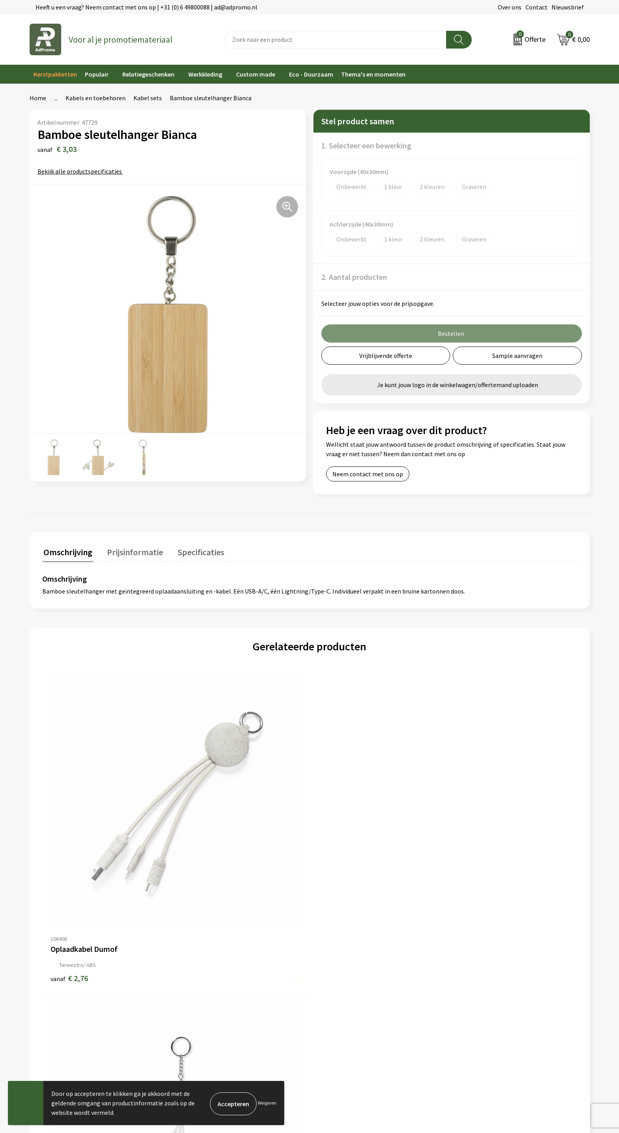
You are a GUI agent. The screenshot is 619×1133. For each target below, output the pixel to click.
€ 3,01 (202, 841)
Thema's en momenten (373, 74)
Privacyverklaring (478, 950)
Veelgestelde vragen (198, 950)
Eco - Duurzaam (311, 74)
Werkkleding (205, 74)
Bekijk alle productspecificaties (82, 171)
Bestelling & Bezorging (345, 938)
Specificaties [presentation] (194, 550)
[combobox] (335, 40)
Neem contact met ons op (367, 474)
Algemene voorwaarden (487, 926)
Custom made (255, 74)
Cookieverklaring (478, 938)
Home (38, 98)
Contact (536, 7)
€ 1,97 (336, 841)
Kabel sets (147, 98)
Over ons (509, 7)
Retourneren (330, 962)
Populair (97, 74)
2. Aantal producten (354, 277)
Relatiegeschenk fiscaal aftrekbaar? (219, 962)
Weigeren (267, 1103)
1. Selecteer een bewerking (366, 145)
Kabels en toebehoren (96, 98)
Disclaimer (469, 962)
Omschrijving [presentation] (66, 550)
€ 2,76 (69, 841)
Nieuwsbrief (567, 7)
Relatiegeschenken (148, 74)
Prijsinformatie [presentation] (131, 550)
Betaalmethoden (336, 950)
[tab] (66, 552)
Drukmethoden (191, 974)
